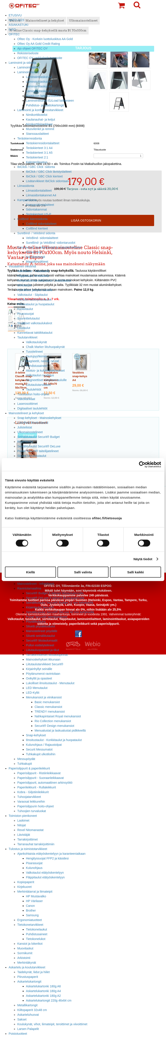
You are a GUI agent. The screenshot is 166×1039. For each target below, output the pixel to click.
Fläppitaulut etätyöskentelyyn (45, 877)
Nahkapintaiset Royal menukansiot (58, 716)
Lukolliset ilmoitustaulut (32, 422)
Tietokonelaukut (36, 929)
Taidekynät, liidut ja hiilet (33, 972)
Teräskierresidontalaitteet (42, 143)
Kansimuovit (34, 252)
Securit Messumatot (39, 749)
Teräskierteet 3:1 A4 (39, 148)
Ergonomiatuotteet (29, 920)
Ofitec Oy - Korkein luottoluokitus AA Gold (45, 39)
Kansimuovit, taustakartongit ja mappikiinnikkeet (49, 247)
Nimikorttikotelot (36, 114)
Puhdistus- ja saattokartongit (45, 105)
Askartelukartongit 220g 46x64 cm (48, 1000)
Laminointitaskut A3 (39, 81)
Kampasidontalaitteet (40, 204)
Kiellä (30, 572)
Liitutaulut (23, 328)
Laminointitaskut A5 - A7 (42, 91)
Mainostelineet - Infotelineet (35, 583)
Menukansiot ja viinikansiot (44, 697)
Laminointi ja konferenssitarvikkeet (40, 110)
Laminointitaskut (28, 72)
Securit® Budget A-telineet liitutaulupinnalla (54, 593)
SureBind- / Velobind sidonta (36, 233)
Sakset (22, 1019)
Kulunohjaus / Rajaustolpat (44, 744)
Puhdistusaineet (36, 366)
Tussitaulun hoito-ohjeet (33, 394)
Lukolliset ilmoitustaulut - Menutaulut (50, 683)
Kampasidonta (27, 200)
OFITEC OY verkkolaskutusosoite (39, 58)
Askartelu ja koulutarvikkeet (27, 967)
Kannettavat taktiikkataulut (34, 332)
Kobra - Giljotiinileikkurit (33, 792)
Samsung (32, 915)
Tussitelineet (34, 351)
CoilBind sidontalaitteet (41, 223)
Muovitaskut (25, 948)
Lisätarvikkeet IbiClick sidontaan (47, 181)
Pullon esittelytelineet (40, 645)
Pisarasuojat (25, 313)
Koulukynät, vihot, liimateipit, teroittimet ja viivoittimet (52, 1024)
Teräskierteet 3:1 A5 (39, 152)
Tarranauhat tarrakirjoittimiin (35, 844)
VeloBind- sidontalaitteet (42, 238)
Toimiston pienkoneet (23, 815)
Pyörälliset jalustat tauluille (35, 290)
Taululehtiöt (33, 389)
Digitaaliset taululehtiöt (32, 408)
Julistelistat (24, 427)
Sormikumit (24, 953)
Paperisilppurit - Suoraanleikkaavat (40, 778)
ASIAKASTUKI (18, 24)
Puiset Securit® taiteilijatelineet (38, 451)
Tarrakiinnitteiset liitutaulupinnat (47, 654)
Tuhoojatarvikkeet (29, 797)
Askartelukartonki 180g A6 (43, 986)
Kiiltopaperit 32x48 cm (32, 1010)
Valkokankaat (26, 399)
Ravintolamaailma (29, 588)
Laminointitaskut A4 (39, 86)
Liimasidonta (25, 186)
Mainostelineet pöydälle (41, 631)
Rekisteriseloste (27, 53)
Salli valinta (83, 572)
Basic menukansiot (47, 702)
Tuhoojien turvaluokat (31, 811)
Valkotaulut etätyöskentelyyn (45, 872)
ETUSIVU (15, 15)
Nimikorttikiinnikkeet (39, 124)
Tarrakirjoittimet (27, 839)
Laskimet (23, 820)
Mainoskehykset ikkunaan (43, 659)
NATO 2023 (16, 20)
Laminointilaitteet (28, 67)
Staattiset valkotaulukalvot (34, 323)
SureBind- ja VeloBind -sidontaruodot (50, 242)
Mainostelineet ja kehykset (26, 413)
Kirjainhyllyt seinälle (39, 669)
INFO (12, 29)
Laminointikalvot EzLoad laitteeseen (50, 100)
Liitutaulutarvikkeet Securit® (44, 664)
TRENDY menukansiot (50, 711)
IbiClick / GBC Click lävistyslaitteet (49, 171)
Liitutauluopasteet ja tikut (42, 650)
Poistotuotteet (18, 1033)
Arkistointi (23, 958)
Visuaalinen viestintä (22, 266)
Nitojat (21, 825)
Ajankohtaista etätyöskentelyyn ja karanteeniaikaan (51, 853)
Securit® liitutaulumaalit (41, 640)
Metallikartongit (27, 1005)
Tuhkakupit (24, 763)
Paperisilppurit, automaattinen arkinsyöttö (44, 782)
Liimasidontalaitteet (39, 190)
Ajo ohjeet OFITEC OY (32, 48)
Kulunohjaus (34, 868)
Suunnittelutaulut (28, 318)
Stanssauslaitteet (37, 133)
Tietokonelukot (35, 939)
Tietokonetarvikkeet (30, 924)
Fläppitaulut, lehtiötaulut (33, 276)
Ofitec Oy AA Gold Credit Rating (38, 43)
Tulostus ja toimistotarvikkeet (28, 849)
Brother (31, 910)
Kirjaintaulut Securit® (40, 607)
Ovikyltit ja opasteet (39, 678)
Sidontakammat (36, 209)
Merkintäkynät (26, 962)
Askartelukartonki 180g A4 (43, 991)
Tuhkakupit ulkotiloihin (40, 754)
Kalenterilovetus (36, 162)
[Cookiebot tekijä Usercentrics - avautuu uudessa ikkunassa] (142, 464)
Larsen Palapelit (28, 1029)
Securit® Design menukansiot (54, 725)
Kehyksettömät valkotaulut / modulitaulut (44, 280)
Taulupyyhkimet (36, 356)
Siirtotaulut (24, 285)
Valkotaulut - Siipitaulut (32, 294)
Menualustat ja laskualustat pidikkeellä (60, 730)
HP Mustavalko (36, 896)
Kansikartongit (35, 257)
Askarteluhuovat (28, 1014)
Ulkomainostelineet (30, 432)
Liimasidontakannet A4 (41, 195)
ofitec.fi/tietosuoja (107, 518)
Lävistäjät (23, 834)
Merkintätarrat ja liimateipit (34, 891)
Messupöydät (26, 759)
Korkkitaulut (25, 309)
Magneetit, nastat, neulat (42, 361)
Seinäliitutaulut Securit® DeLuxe (39, 446)
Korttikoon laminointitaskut (43, 96)
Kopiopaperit (25, 882)
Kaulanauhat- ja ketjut (40, 119)
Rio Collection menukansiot (53, 721)
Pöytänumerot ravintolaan (43, 673)
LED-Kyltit (32, 692)
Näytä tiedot (143, 559)
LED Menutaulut (37, 688)
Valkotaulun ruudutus (40, 375)
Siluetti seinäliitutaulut (31, 455)
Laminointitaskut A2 (39, 77)
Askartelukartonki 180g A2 (43, 995)
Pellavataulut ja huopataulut (35, 304)
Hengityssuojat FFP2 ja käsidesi (47, 858)
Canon (30, 905)
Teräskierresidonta (29, 138)
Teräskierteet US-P (38, 214)
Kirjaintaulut (25, 441)
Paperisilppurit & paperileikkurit (29, 768)
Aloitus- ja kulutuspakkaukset (45, 370)
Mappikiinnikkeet (37, 261)
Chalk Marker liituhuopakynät (45, 347)
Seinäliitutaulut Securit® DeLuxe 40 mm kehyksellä (60, 612)
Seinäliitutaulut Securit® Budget (38, 437)
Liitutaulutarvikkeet (38, 384)
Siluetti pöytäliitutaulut (40, 626)
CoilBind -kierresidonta (32, 219)
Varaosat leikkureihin (31, 801)
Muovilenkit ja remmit (40, 129)
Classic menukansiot (48, 707)
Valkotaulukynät (36, 342)
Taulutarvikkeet (27, 337)
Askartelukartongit (29, 981)
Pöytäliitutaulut (35, 621)
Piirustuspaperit (27, 977)
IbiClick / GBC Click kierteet (44, 176)
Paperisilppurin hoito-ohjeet (35, 806)
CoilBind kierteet (37, 228)
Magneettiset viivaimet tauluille (46, 380)
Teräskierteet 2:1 (37, 157)
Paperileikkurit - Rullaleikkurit (36, 787)
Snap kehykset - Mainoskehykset (39, 418)
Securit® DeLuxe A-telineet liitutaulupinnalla (55, 598)
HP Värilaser (34, 901)
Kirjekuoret (24, 887)
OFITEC (14, 34)
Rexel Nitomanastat (30, 830)
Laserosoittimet (27, 403)
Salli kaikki (135, 572)
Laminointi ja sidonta (22, 62)
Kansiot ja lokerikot (30, 943)
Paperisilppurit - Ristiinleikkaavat (39, 773)
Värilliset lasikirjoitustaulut (34, 299)
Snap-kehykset (36, 735)
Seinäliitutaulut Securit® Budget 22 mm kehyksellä (59, 602)
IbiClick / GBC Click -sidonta (36, 167)
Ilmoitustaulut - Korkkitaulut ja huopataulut (54, 740)
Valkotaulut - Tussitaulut (33, 271)
